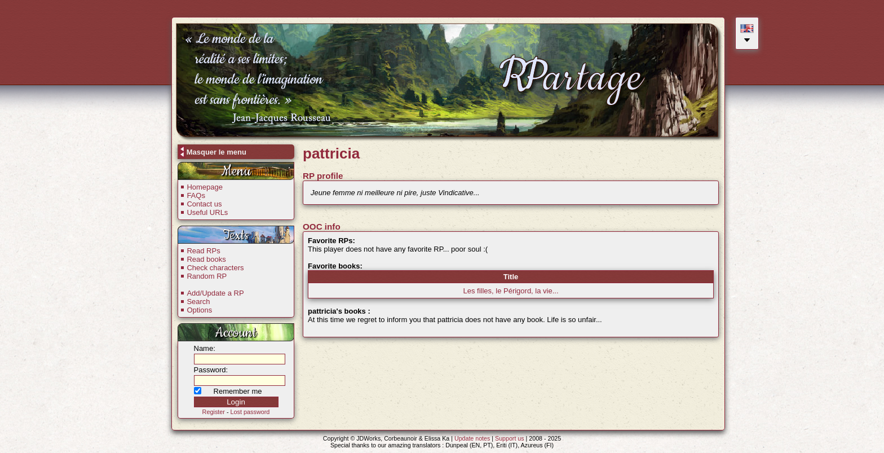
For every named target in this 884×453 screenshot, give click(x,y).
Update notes (472, 438)
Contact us (204, 204)
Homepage (205, 187)
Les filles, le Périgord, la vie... (510, 291)
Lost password (250, 411)
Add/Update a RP (215, 293)
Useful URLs (207, 212)
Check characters (215, 267)
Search (198, 301)
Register (213, 411)
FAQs (196, 195)
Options (199, 310)
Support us (509, 438)
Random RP (207, 276)
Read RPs (203, 251)
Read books (206, 259)
